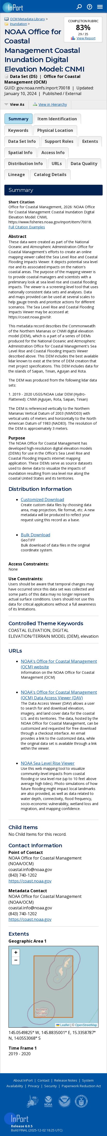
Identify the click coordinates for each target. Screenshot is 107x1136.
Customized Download (42, 499)
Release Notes (65, 1080)
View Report (86, 38)
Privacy (33, 1086)
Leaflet (62, 1025)
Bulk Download (35, 535)
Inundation (18, 23)
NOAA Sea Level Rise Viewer (48, 763)
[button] (16, 953)
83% (83, 27)
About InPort (23, 1080)
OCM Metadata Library (27, 19)
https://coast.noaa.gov (29, 881)
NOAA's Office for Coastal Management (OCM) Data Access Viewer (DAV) (59, 695)
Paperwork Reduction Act (81, 1086)
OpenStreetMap (86, 1025)
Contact (43, 1080)
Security (50, 1086)
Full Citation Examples (26, 227)
